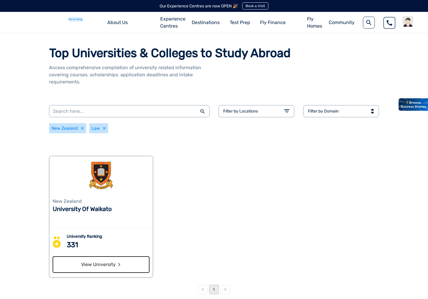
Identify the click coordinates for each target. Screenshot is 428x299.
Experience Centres (172, 22)
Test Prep (240, 22)
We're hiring (75, 19)
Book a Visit (255, 6)
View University (101, 266)
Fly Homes (314, 22)
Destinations (206, 22)
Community (342, 22)
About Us (117, 22)
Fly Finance (273, 22)
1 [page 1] (214, 294)
